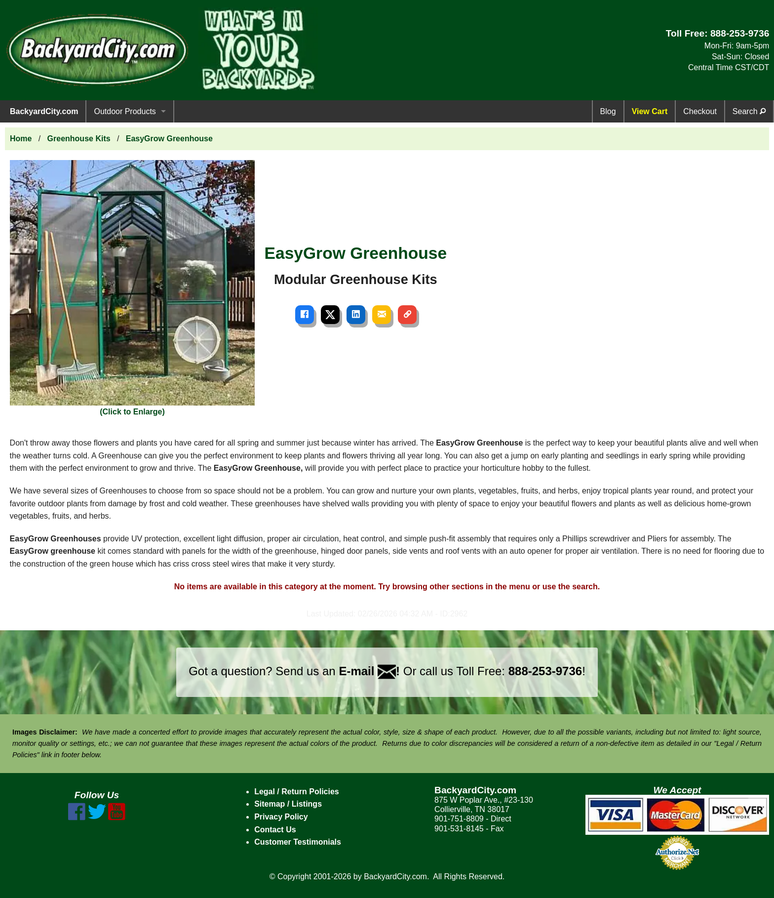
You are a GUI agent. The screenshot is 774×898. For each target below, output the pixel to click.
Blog (608, 111)
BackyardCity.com (44, 111)
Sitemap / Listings (288, 804)
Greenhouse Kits (79, 138)
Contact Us (275, 829)
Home (21, 138)
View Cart (650, 111)
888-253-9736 (740, 33)
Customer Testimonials (297, 842)
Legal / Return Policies (296, 791)
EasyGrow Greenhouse (169, 138)
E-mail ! (369, 671)
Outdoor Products (124, 111)
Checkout (700, 111)
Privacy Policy (281, 817)
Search (749, 111)
